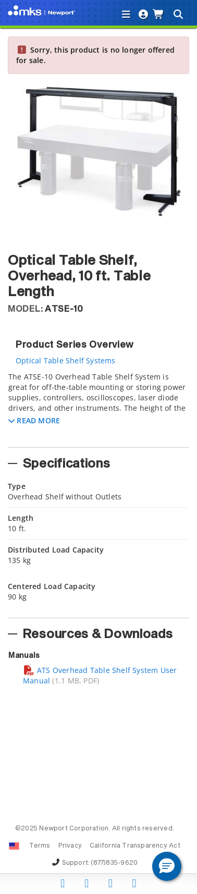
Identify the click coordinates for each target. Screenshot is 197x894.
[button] (34, 420)
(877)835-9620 (114, 863)
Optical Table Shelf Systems (66, 360)
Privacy (70, 846)
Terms (40, 846)
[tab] (98, 406)
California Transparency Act (135, 846)
